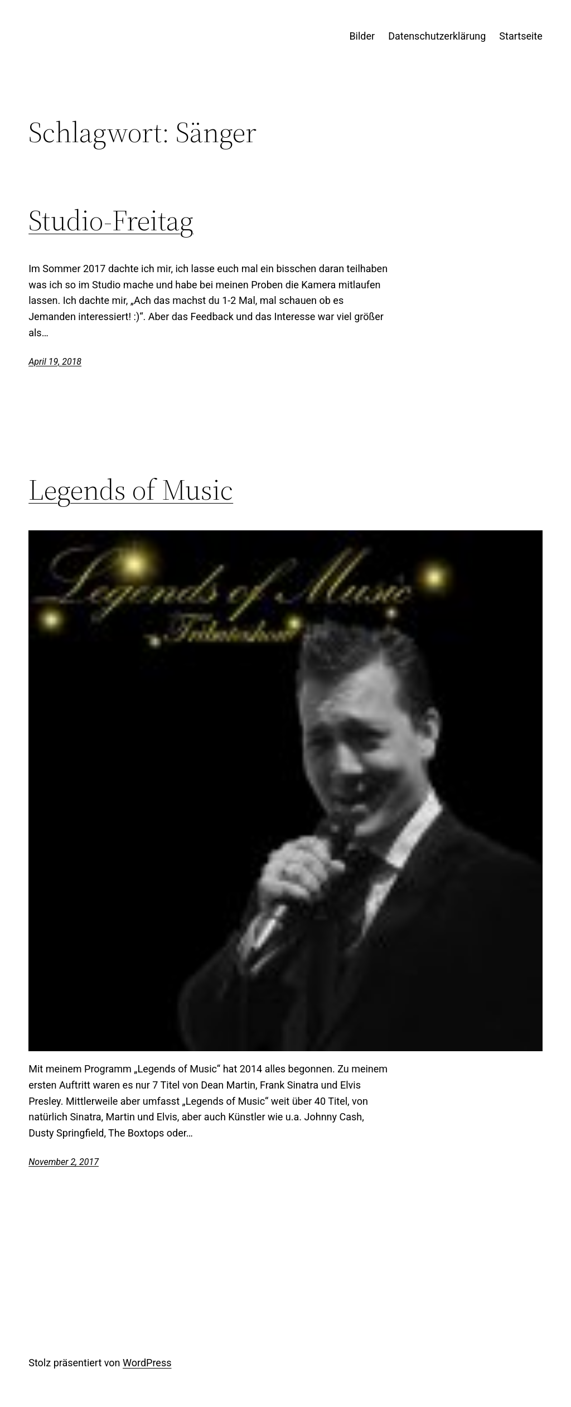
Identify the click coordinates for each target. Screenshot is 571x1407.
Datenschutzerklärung (437, 36)
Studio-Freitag (110, 220)
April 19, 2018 (54, 361)
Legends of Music (130, 489)
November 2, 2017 (63, 1162)
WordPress (147, 1363)
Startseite (520, 36)
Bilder (362, 36)
